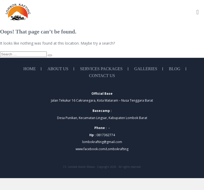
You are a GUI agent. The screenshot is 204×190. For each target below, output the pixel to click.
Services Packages (101, 68)
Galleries (145, 68)
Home (29, 68)
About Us (57, 68)
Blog (174, 68)
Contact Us (102, 75)
